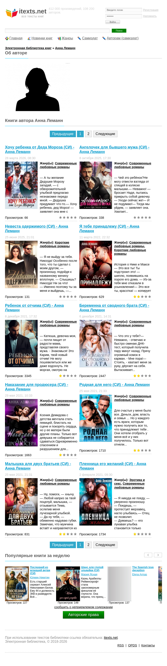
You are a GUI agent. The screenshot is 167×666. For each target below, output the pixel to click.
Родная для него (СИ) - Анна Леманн (114, 384)
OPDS (132, 645)
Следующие (105, 134)
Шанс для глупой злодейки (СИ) (92, 569)
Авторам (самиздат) (123, 38)
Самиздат (90, 38)
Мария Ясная (89, 574)
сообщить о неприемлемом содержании (83, 607)
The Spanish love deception (143, 569)
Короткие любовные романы (55, 244)
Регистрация (151, 10)
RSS (120, 645)
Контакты (148, 645)
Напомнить (150, 16)
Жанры (67, 38)
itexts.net (111, 637)
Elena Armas (139, 574)
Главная (15, 38)
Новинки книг (42, 38)
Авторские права (83, 615)
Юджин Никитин (39, 577)
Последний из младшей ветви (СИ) (40, 570)
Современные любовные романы (58, 165)
